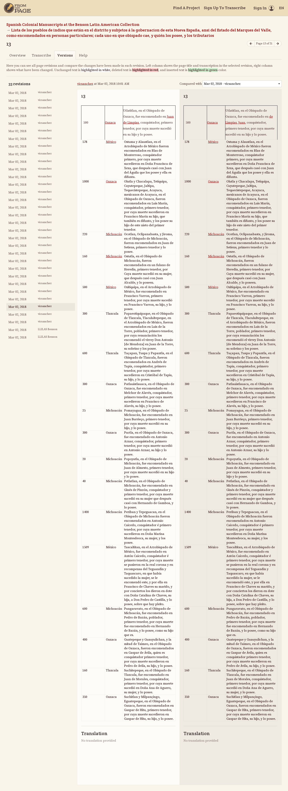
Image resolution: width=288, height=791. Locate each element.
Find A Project (186, 7)
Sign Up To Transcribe (225, 7)
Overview (17, 55)
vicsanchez (85, 84)
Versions (65, 55)
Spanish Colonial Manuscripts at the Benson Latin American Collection (72, 24)
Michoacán (114, 234)
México (111, 142)
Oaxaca (110, 123)
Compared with (191, 83)
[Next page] (278, 43)
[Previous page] (250, 43)
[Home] (17, 8)
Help (83, 55)
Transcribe (41, 55)
